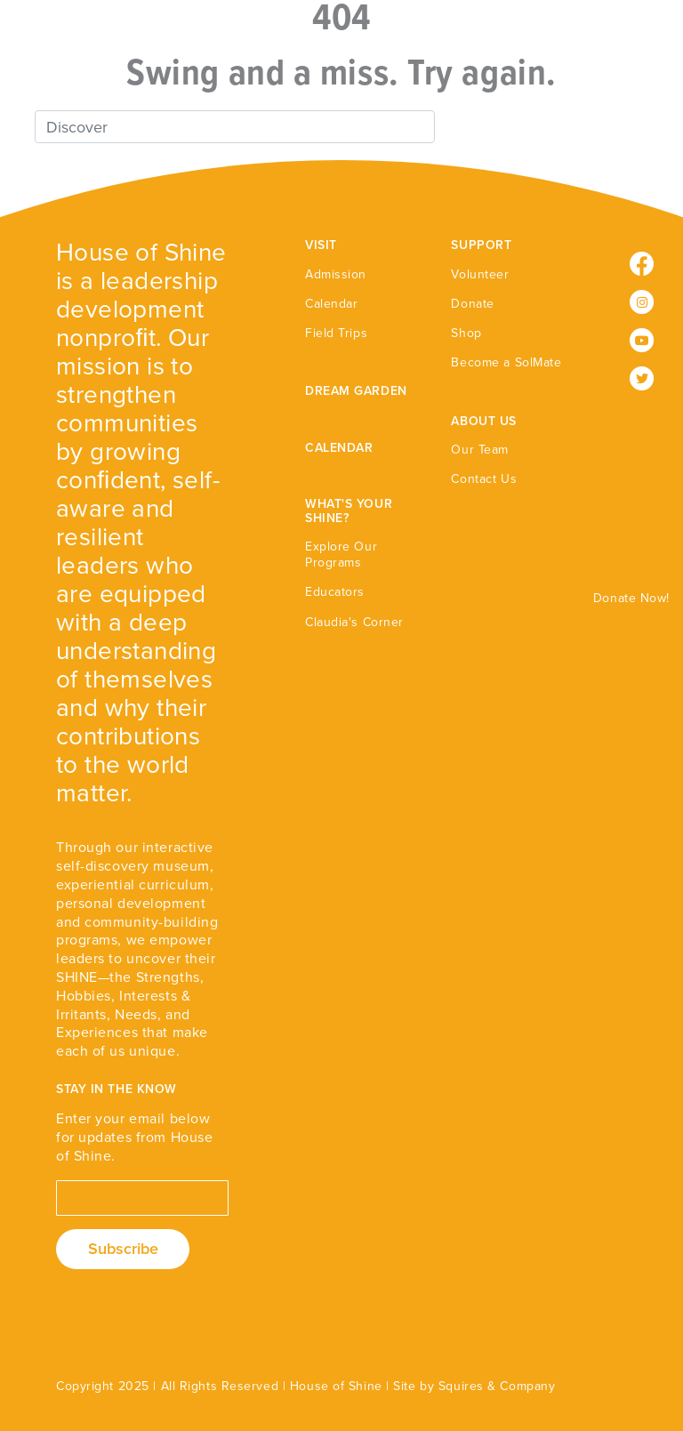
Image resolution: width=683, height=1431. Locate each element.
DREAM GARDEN (356, 390)
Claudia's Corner (354, 622)
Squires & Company (497, 1386)
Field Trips (336, 333)
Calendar (331, 303)
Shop (466, 333)
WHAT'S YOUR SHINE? (348, 510)
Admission (335, 274)
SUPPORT (481, 245)
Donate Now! (631, 598)
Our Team (479, 449)
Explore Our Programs (341, 554)
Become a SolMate (506, 362)
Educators (335, 591)
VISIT (321, 245)
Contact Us (484, 478)
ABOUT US (483, 421)
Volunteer (480, 274)
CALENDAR (339, 447)
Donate (472, 303)
